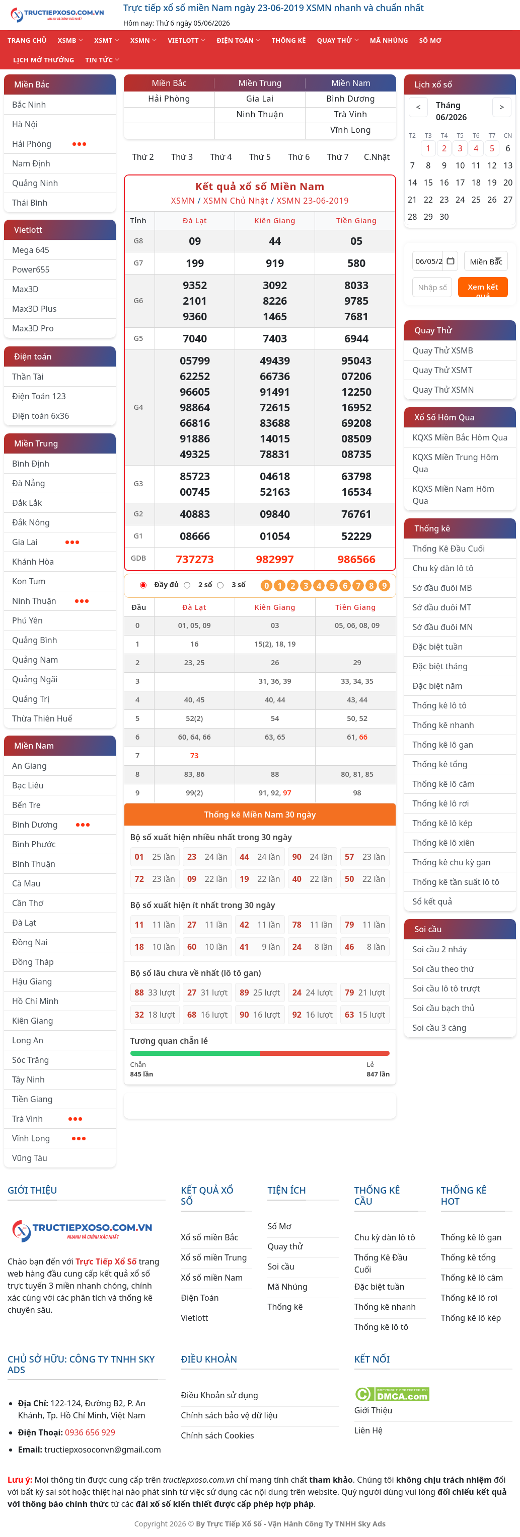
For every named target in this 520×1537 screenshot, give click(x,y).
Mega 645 (30, 249)
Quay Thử (433, 330)
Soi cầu (427, 929)
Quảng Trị (30, 698)
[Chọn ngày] (435, 261)
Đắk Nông (31, 522)
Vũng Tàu (29, 1157)
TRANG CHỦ (27, 40)
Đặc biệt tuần (437, 646)
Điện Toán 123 (39, 396)
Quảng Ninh (35, 183)
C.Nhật (377, 156)
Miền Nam (34, 745)
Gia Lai (45, 542)
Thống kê (432, 528)
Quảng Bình (34, 640)
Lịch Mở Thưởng (44, 59)
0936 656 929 (90, 1432)
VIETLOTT (186, 40)
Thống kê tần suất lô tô (455, 881)
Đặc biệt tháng (440, 666)
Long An (27, 1040)
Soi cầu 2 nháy (439, 949)
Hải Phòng (49, 143)
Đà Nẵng (28, 483)
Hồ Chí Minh (35, 1001)
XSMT (106, 40)
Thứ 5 (260, 156)
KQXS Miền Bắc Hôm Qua (459, 437)
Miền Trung (36, 443)
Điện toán (32, 356)
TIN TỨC (103, 59)
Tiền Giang (32, 1099)
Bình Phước (33, 844)
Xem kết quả (483, 289)
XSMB (71, 40)
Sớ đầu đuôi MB (442, 587)
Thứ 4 (221, 156)
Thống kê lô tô (439, 705)
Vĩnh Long (49, 1138)
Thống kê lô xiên (443, 842)
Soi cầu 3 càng (439, 1027)
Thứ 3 (182, 156)
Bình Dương (51, 824)
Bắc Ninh (29, 104)
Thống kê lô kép (442, 823)
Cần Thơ (27, 903)
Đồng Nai (30, 942)
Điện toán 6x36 (40, 415)
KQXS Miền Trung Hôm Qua (455, 463)
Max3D (25, 289)
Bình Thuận (33, 863)
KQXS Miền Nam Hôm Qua (453, 494)
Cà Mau (26, 883)
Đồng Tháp (33, 961)
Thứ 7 (338, 156)
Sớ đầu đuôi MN (442, 626)
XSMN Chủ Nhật (235, 200)
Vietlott (28, 229)
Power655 (31, 269)
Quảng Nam (35, 659)
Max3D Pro (33, 328)
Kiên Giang (32, 1020)
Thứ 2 (143, 156)
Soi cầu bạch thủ (443, 1008)
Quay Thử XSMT (442, 370)
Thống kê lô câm (443, 783)
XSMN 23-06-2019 (313, 200)
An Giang (29, 765)
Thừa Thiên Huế (42, 718)
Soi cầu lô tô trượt (446, 988)
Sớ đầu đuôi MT (441, 607)
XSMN (143, 40)
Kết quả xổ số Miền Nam (260, 186)
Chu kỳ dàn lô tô (442, 568)
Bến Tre (26, 804)
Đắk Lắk (27, 502)
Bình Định (30, 463)
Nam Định (31, 163)
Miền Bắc (31, 84)
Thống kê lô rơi (440, 803)
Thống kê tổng (439, 764)
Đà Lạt (24, 922)
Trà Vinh (47, 1118)
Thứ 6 (299, 156)
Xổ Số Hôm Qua (444, 417)
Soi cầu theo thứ (443, 968)
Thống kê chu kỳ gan (451, 862)
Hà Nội (25, 124)
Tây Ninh (28, 1079)
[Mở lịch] (450, 261)
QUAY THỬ (338, 40)
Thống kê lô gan (442, 744)
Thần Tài (28, 376)
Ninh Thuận (50, 600)
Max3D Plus (34, 308)
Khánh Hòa (33, 561)
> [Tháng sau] (501, 107)
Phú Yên (27, 620)
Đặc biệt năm (437, 685)
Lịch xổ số (433, 84)
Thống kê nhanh (443, 725)
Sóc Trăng (30, 1059)
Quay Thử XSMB (442, 350)
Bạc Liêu (28, 785)
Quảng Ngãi (34, 679)
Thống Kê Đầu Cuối (448, 548)
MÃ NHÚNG (389, 40)
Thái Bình (29, 202)
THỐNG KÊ (289, 40)
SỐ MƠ (430, 40)
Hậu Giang (32, 981)
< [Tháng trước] (419, 107)
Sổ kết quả (432, 901)
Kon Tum (29, 581)
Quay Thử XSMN (443, 389)
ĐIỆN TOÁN (238, 40)
